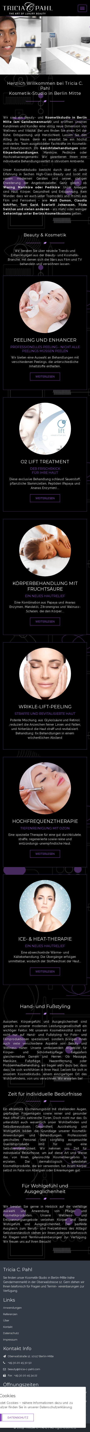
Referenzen (10, 1314)
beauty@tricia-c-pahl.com (24, 1369)
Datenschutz (18, 1417)
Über (6, 1320)
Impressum (10, 1339)
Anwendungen (12, 1307)
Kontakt (7, 1326)
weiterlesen (45, 376)
